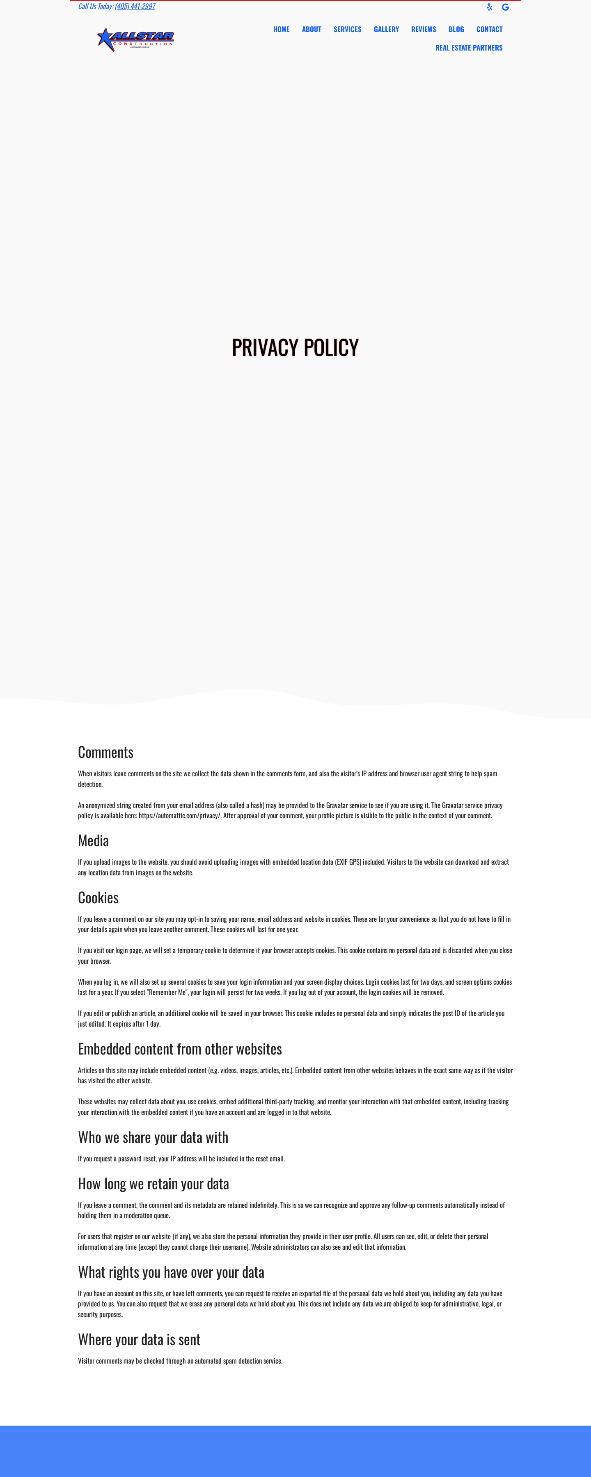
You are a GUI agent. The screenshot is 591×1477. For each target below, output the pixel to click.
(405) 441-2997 (135, 6)
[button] (489, 7)
